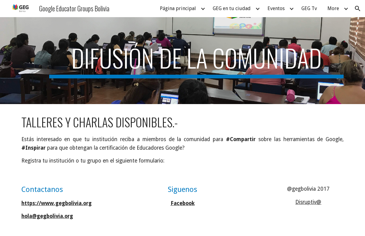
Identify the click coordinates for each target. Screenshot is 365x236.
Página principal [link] (178, 8)
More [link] (333, 8)
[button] (357, 8)
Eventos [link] (276, 8)
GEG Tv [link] (309, 8)
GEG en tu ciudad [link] (232, 8)
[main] (196, 60)
